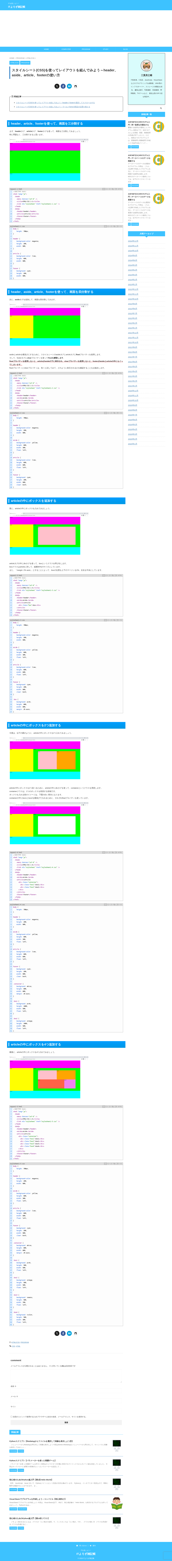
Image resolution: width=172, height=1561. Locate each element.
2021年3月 (132, 380)
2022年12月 (132, 293)
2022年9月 (132, 308)
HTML (18, 1346)
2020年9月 (132, 409)
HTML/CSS (15, 1342)
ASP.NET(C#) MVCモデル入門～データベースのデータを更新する (139, 200)
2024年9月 (132, 259)
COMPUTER (66, 49)
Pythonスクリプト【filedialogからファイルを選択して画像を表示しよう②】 (45, 1440)
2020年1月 (132, 448)
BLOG (125, 49)
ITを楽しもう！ (86, 1549)
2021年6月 (132, 366)
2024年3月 (132, 269)
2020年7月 (132, 419)
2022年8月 (132, 313)
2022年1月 (132, 332)
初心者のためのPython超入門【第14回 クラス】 (32, 1517)
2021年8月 (132, 356)
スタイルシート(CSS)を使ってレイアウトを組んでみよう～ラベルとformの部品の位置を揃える (55, 107)
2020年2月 (132, 443)
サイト (13, 1406)
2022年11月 (132, 298)
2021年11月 (132, 342)
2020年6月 (132, 424)
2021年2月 (132, 385)
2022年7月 (132, 317)
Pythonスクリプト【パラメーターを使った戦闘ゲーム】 (36, 1459)
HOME (46, 49)
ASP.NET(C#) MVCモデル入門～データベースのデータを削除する (139, 159)
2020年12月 (132, 395)
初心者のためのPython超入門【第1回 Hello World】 (34, 1479)
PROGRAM (86, 49)
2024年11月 (132, 250)
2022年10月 (132, 303)
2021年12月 (132, 337)
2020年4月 (132, 433)
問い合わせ (81, 1545)
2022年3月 (132, 322)
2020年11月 (132, 399)
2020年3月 (132, 438)
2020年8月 (132, 414)
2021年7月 (132, 361)
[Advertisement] (86, 28)
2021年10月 (132, 346)
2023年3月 (132, 279)
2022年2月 (132, 327)
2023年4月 (132, 274)
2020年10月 (132, 404)
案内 (93, 1545)
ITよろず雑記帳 (16, 6)
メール (14, 1395)
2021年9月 (132, 351)
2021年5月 (132, 371)
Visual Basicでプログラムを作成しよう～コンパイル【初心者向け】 (41, 1498)
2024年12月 (132, 245)
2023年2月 (132, 284)
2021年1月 (132, 390)
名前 (13, 1385)
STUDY (105, 49)
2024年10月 (132, 255)
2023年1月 (132, 288)
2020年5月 (132, 428)
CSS (13, 1346)
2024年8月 (132, 264)
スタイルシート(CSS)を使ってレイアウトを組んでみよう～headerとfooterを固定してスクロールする (58, 103)
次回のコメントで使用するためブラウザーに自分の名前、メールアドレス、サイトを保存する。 (50, 1416)
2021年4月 (132, 375)
